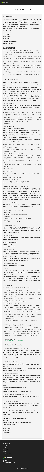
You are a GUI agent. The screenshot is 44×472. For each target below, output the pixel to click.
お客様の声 (5, 445)
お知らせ (4, 447)
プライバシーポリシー (7, 453)
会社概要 (4, 451)
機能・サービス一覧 (6, 443)
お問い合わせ (5, 449)
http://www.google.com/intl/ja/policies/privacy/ (13, 342)
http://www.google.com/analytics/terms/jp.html (13, 340)
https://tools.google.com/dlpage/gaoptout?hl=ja (13, 345)
